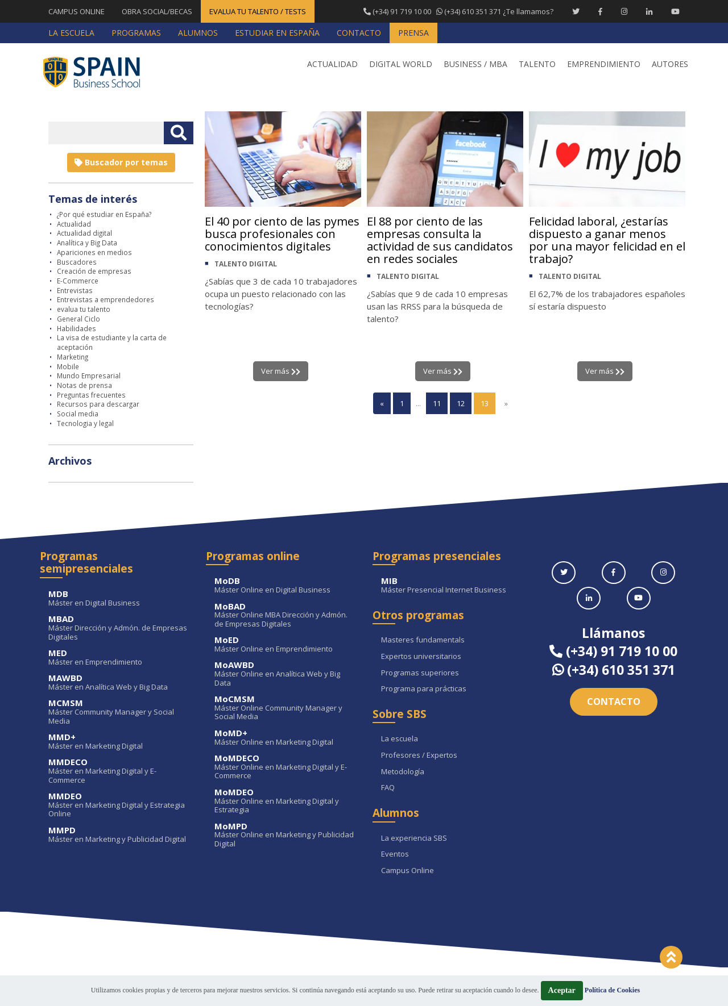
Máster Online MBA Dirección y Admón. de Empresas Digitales (284, 615)
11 (437, 403)
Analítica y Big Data (87, 242)
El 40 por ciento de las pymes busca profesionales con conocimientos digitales (282, 234)
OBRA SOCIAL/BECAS (157, 11)
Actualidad (74, 223)
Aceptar (562, 990)
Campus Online (407, 870)
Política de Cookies (612, 990)
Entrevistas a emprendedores (105, 299)
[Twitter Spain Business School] (576, 11)
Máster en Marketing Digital (118, 741)
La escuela (399, 739)
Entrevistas (75, 290)
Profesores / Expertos (419, 755)
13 (485, 403)
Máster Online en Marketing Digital (284, 737)
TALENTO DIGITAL (245, 264)
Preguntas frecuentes (91, 394)
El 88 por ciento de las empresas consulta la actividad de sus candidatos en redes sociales (440, 240)
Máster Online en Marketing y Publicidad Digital (284, 835)
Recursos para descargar (98, 403)
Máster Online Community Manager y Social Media (284, 708)
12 (461, 403)
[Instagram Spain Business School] (624, 11)
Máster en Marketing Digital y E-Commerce (118, 771)
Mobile (68, 366)
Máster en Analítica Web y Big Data (118, 682)
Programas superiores (420, 673)
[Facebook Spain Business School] (600, 11)
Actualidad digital (84, 232)
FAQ (388, 787)
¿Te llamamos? (458, 11)
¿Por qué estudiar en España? (104, 214)
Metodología (402, 772)
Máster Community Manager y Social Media (118, 712)
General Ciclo (78, 318)
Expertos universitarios (421, 656)
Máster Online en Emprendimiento (284, 644)
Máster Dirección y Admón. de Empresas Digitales (118, 628)
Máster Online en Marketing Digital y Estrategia (284, 801)
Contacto (613, 701)
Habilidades (76, 328)
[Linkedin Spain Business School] (649, 11)
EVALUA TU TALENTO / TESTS (257, 11)
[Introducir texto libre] (106, 133)
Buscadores (77, 261)
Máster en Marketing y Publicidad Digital (118, 835)
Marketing (72, 356)
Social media (77, 413)
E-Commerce (77, 280)
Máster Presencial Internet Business (451, 585)
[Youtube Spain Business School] (675, 11)
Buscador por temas (121, 162)
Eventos (395, 854)
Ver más (280, 371)
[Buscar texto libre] (179, 133)
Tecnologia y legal (85, 423)
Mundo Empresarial (89, 375)
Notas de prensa (84, 385)
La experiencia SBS (414, 838)
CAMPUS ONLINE (76, 11)
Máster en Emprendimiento (118, 657)
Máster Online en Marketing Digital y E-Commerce (284, 767)
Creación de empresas (94, 270)
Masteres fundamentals (423, 640)
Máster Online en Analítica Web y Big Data (284, 674)
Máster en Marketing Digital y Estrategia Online (118, 805)
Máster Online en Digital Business (284, 585)
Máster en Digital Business (118, 598)
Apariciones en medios (94, 252)
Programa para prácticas (423, 689)
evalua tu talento (83, 309)
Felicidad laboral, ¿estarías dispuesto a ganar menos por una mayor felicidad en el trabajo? (607, 240)
